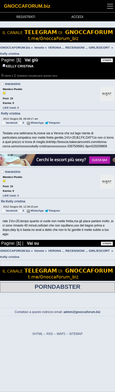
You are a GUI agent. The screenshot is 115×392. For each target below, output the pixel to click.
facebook (11, 122)
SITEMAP (76, 334)
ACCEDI (77, 17)
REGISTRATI (25, 17)
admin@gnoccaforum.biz (81, 312)
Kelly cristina (10, 113)
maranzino (12, 84)
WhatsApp (37, 122)
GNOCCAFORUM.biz (27, 6)
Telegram (54, 122)
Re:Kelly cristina (13, 201)
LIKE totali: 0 (11, 107)
